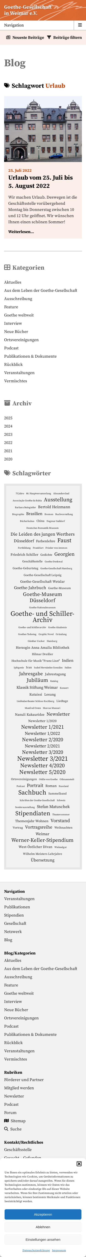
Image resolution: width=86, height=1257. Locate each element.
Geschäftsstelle (18, 1149)
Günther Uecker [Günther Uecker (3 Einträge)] (36, 641)
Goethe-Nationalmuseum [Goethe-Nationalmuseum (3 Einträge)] (42, 607)
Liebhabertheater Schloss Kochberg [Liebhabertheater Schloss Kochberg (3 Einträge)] (35, 701)
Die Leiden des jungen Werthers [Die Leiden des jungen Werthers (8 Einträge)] (43, 534)
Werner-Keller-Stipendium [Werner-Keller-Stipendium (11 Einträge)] (42, 840)
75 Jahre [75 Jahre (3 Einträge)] (20, 493)
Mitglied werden (19, 1088)
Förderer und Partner (24, 1079)
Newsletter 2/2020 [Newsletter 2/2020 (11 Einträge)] (42, 740)
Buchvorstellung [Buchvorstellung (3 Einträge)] (64, 514)
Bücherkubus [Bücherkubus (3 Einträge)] (27, 521)
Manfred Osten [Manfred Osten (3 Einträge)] (33, 708)
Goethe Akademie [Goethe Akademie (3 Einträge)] (57, 627)
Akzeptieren (43, 1214)
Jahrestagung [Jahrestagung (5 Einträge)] (55, 674)
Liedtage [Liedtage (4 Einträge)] (62, 701)
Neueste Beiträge (28, 37)
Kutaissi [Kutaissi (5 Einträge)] (35, 694)
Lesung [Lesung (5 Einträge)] (50, 694)
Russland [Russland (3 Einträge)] (64, 786)
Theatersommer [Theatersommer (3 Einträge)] (61, 814)
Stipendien (14, 915)
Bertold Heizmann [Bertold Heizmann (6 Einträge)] (54, 507)
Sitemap (15, 1121)
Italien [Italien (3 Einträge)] (68, 667)
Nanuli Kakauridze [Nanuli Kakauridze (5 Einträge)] (29, 714)
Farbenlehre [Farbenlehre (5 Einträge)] (45, 541)
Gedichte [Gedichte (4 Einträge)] (46, 555)
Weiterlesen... (21, 231)
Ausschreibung (18, 298)
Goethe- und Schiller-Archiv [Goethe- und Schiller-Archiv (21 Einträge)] (42, 617)
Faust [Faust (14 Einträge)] (64, 540)
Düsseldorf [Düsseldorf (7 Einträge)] (24, 541)
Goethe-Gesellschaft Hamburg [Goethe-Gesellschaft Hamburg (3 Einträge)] (56, 568)
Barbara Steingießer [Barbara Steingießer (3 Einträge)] (25, 507)
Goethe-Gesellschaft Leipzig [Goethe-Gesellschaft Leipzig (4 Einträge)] (42, 575)
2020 (8, 459)
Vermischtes (15, 381)
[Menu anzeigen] (43, 25)
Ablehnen (43, 1227)
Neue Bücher (16, 331)
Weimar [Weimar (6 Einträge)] (42, 834)
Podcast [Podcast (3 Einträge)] (21, 786)
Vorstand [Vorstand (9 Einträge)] (60, 821)
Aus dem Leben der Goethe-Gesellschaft (40, 290)
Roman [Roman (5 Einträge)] (51, 786)
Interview (13, 323)
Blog (8, 940)
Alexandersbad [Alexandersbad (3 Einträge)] (61, 493)
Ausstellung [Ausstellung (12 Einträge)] (58, 500)
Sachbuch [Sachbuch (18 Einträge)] (32, 792)
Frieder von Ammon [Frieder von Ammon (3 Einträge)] (56, 548)
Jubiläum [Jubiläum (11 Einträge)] (37, 680)
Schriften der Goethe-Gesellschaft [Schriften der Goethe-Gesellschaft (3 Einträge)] (37, 800)
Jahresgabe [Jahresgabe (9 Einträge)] (31, 674)
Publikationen (17, 907)
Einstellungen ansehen (43, 1239)
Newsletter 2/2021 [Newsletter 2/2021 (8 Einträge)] (42, 746)
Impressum (59, 1250)
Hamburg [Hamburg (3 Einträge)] (52, 641)
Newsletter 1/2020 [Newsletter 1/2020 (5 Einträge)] (42, 721)
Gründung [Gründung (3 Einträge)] (61, 634)
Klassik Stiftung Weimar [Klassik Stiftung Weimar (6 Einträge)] (37, 687)
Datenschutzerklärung (36, 1250)
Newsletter (14, 1096)
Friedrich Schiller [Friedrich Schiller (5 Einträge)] (24, 555)
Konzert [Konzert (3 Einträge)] (64, 688)
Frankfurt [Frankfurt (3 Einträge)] (38, 548)
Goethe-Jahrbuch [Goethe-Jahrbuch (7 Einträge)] (30, 587)
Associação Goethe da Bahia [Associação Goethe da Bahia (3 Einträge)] (27, 500)
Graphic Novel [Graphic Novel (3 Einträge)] (46, 634)
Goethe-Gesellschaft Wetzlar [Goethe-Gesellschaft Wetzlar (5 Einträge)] (42, 581)
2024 (8, 426)
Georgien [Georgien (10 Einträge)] (64, 554)
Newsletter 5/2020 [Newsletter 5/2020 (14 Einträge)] (42, 772)
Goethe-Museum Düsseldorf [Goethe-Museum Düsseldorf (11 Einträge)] (42, 597)
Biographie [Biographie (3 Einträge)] (18, 514)
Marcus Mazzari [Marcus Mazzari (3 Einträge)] (51, 708)
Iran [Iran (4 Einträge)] (29, 667)
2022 (8, 442)
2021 (8, 451)
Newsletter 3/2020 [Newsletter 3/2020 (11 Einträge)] (42, 752)
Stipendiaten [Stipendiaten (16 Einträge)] (32, 814)
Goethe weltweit (19, 315)
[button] (79, 1163)
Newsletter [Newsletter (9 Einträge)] (58, 714)
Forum (10, 1112)
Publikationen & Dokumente (30, 356)
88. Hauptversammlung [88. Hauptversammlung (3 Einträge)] (38, 493)
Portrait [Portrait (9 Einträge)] (35, 786)
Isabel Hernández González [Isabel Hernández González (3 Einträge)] (48, 667)
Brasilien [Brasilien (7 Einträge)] (34, 513)
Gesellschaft (15, 923)
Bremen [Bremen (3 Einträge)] (48, 514)
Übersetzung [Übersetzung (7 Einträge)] (42, 860)
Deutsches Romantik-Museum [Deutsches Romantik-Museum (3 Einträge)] (42, 528)
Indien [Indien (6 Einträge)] (67, 660)
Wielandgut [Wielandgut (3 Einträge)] (60, 847)
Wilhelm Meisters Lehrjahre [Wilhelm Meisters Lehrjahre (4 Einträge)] (42, 854)
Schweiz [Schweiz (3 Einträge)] (61, 800)
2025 (8, 418)
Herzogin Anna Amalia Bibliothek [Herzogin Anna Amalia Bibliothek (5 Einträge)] (42, 648)
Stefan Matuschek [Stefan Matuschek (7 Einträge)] (53, 806)
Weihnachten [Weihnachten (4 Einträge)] (63, 827)
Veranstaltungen (19, 372)
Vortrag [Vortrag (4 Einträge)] (18, 827)
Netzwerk (13, 931)
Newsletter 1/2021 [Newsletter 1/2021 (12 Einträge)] (42, 727)
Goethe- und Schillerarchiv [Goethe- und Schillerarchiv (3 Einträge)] (32, 627)
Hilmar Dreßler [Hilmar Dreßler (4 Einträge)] (42, 654)
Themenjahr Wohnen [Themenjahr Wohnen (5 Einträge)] (31, 821)
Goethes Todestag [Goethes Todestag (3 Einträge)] (27, 634)
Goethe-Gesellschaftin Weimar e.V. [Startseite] (28, 10)
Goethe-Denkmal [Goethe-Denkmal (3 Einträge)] (54, 561)
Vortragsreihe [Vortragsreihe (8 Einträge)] (38, 827)
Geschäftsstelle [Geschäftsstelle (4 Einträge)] (32, 561)
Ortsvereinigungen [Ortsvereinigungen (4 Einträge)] (24, 779)
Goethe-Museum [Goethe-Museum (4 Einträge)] (59, 588)
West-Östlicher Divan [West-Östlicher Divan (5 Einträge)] (35, 847)
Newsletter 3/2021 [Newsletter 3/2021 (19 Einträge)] (42, 759)
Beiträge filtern (67, 37)
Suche (13, 1129)
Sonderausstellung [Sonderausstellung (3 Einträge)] (25, 807)
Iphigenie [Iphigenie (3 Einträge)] (19, 667)
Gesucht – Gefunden (22, 1158)
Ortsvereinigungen (21, 340)
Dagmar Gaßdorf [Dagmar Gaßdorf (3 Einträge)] (56, 521)
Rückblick (13, 364)
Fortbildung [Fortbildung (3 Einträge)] (24, 548)
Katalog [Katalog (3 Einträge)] (54, 681)
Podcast (11, 348)
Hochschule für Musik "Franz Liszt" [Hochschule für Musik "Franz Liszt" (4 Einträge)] (35, 661)
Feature (11, 307)
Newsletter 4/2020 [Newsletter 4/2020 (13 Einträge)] (42, 766)
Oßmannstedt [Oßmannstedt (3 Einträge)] (67, 779)
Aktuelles (12, 282)
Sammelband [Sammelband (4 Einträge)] (57, 793)
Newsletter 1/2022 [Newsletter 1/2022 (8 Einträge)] (42, 733)
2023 (8, 434)
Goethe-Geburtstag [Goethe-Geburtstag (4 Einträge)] (25, 568)
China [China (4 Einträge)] (40, 521)
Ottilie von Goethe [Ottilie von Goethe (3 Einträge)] (48, 779)
